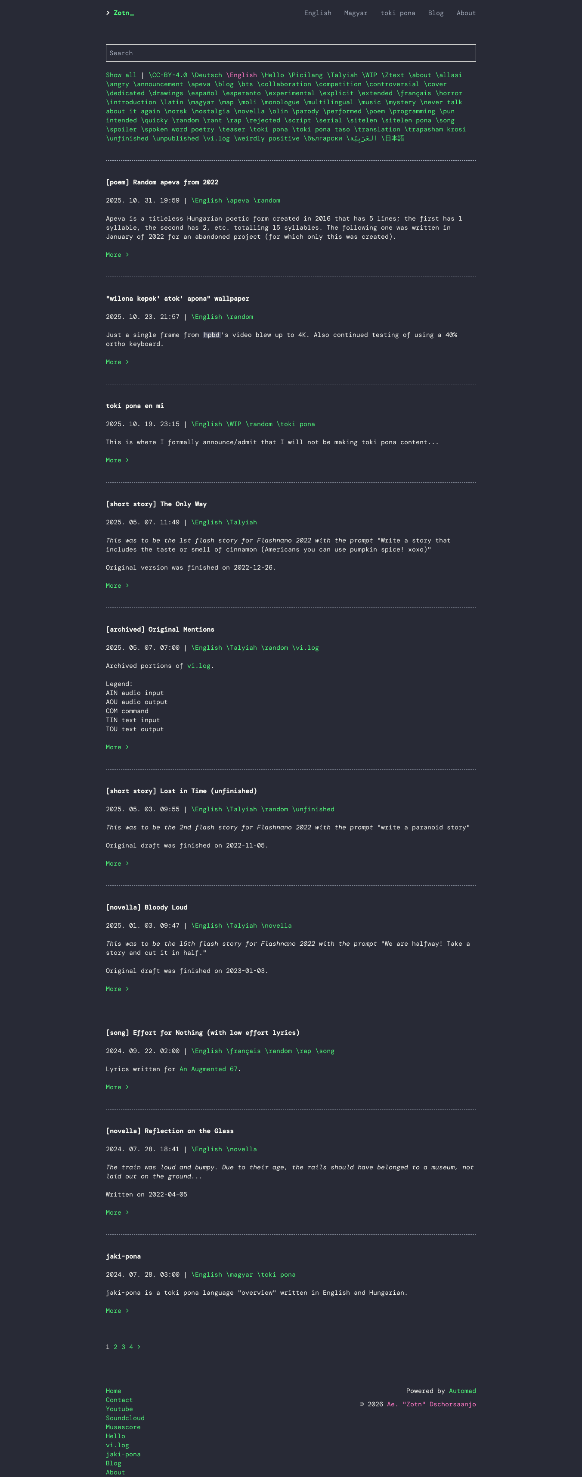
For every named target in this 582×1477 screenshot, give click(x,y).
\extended (377, 93)
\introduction (133, 102)
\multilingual (330, 102)
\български (324, 138)
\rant (214, 120)
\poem (377, 111)
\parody (307, 111)
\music (371, 102)
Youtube (119, 1409)
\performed (344, 111)
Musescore (123, 1427)
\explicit (338, 93)
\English (206, 200)
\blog (226, 84)
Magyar (356, 13)
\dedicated (127, 93)
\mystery (402, 102)
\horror (448, 93)
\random (187, 120)
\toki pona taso (323, 129)
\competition (340, 84)
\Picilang (307, 75)
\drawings (168, 93)
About (466, 13)
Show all (121, 75)
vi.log (199, 665)
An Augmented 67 (209, 1069)
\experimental (292, 93)
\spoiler (123, 129)
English (317, 13)
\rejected (264, 120)
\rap (235, 120)
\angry (119, 84)
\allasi (448, 75)
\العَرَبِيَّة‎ (363, 138)
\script (299, 120)
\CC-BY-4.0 (170, 75)
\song (445, 120)
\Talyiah (344, 75)
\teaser (233, 129)
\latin (173, 102)
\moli (249, 102)
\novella (251, 111)
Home (113, 1391)
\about (421, 75)
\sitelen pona (408, 120)
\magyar (202, 102)
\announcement (160, 84)
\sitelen (363, 120)
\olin (280, 111)
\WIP (371, 75)
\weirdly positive (268, 138)
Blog (436, 13)
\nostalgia (212, 111)
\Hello (274, 75)
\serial (330, 120)
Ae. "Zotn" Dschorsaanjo (431, 1404)
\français (415, 93)
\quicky (156, 120)
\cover (435, 84)
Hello (115, 1436)
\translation (379, 129)
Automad (462, 1391)
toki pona (398, 13)
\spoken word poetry (179, 129)
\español (204, 93)
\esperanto (243, 93)
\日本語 (392, 138)
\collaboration (286, 84)
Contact (119, 1400)
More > (117, 254)
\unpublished (177, 138)
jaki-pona (123, 1454)
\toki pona (270, 129)
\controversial (394, 84)
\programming (414, 111)
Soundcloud (125, 1418)
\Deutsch (208, 75)
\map (228, 102)
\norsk (177, 111)
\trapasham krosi (435, 129)
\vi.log (218, 138)
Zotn (121, 13)
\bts (247, 84)
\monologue (282, 102)
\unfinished (129, 138)
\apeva (200, 84)
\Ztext (394, 75)
